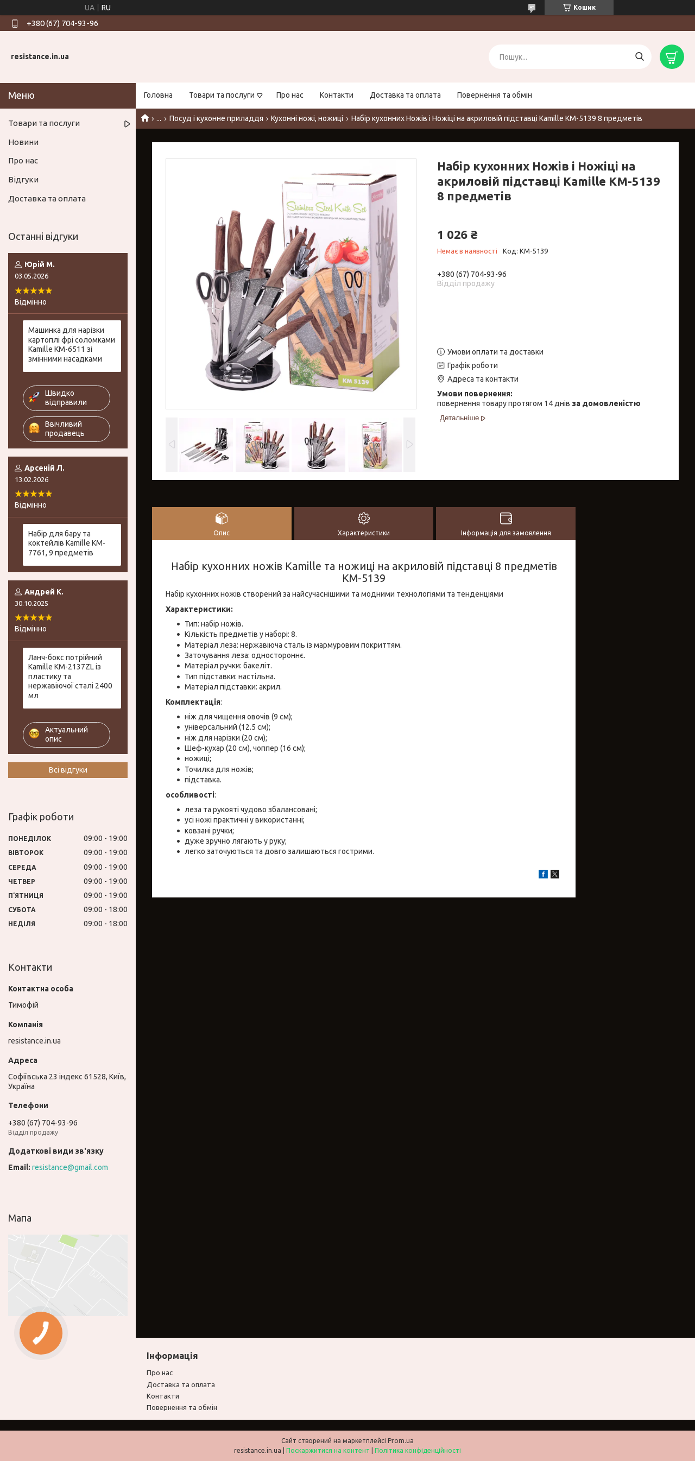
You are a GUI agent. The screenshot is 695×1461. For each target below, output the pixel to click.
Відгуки (23, 179)
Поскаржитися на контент (328, 1450)
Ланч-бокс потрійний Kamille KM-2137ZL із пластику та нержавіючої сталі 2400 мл (70, 676)
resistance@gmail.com (70, 1167)
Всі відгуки (68, 770)
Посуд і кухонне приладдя (216, 118)
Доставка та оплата (405, 95)
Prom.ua (401, 1440)
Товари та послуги (222, 95)
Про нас (290, 95)
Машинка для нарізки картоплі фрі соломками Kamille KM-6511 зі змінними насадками (71, 344)
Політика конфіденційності (418, 1450)
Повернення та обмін (494, 95)
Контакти (336, 95)
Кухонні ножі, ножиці (307, 118)
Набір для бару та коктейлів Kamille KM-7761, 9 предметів (66, 543)
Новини (23, 142)
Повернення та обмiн (182, 1407)
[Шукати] (639, 57)
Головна (158, 95)
